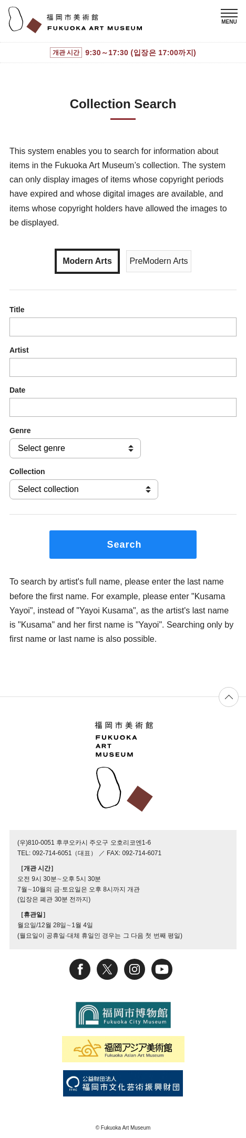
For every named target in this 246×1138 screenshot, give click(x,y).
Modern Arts (87, 261)
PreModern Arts (158, 261)
